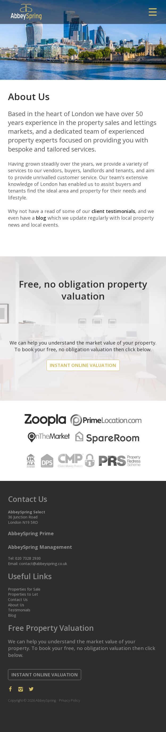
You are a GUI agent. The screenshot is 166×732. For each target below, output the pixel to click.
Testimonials (19, 609)
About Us (16, 604)
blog (41, 218)
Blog (12, 615)
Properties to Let (23, 594)
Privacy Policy (69, 700)
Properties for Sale (24, 589)
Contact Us (18, 599)
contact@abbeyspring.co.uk (43, 563)
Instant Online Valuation (83, 365)
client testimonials (113, 211)
